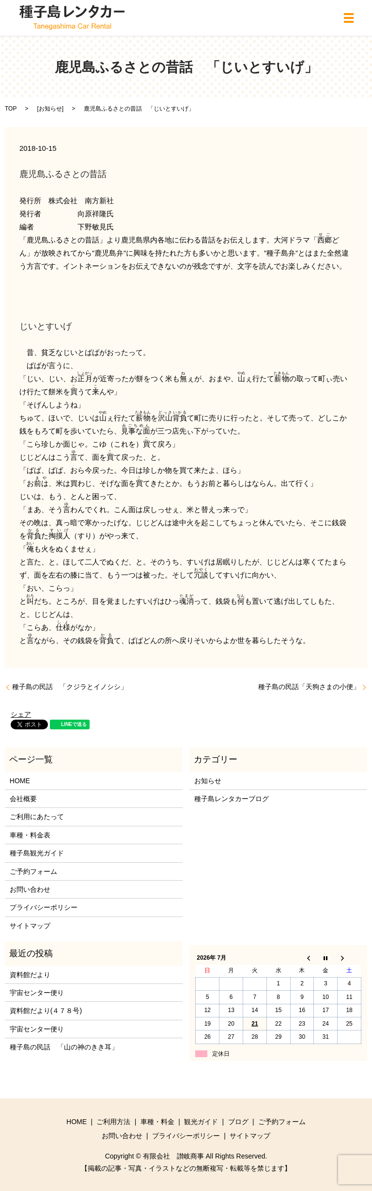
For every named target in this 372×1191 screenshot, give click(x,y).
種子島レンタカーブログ (231, 799)
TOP (10, 108)
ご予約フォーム (33, 871)
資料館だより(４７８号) (46, 1010)
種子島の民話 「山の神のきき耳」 (64, 1047)
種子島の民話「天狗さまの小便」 (309, 687)
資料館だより (30, 975)
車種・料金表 (30, 835)
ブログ (238, 1122)
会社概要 (23, 799)
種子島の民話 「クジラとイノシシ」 (69, 687)
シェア (21, 714)
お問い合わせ (30, 889)
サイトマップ (30, 926)
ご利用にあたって (37, 817)
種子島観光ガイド (37, 853)
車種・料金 (157, 1122)
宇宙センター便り (37, 993)
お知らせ (50, 108)
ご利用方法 (113, 1122)
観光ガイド (201, 1122)
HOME (20, 781)
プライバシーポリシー (44, 907)
